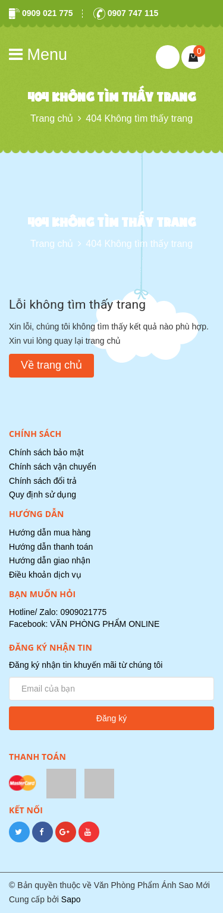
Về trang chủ (51, 365)
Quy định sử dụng (42, 494)
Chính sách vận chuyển (52, 466)
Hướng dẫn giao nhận (49, 560)
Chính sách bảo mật (46, 452)
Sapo (71, 899)
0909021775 (83, 612)
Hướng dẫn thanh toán (51, 546)
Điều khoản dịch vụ (45, 574)
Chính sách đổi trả (43, 481)
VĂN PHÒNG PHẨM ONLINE (104, 624)
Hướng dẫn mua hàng (49, 532)
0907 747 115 (126, 13)
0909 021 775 (41, 13)
